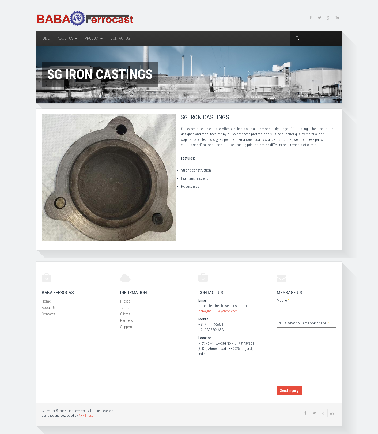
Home (45, 38)
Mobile (283, 300)
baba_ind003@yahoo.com (218, 311)
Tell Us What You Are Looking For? (303, 323)
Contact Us (120, 38)
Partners (126, 320)
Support (126, 327)
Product (94, 38)
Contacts (48, 314)
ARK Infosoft (87, 415)
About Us (67, 38)
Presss (125, 301)
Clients (125, 314)
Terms (124, 307)
